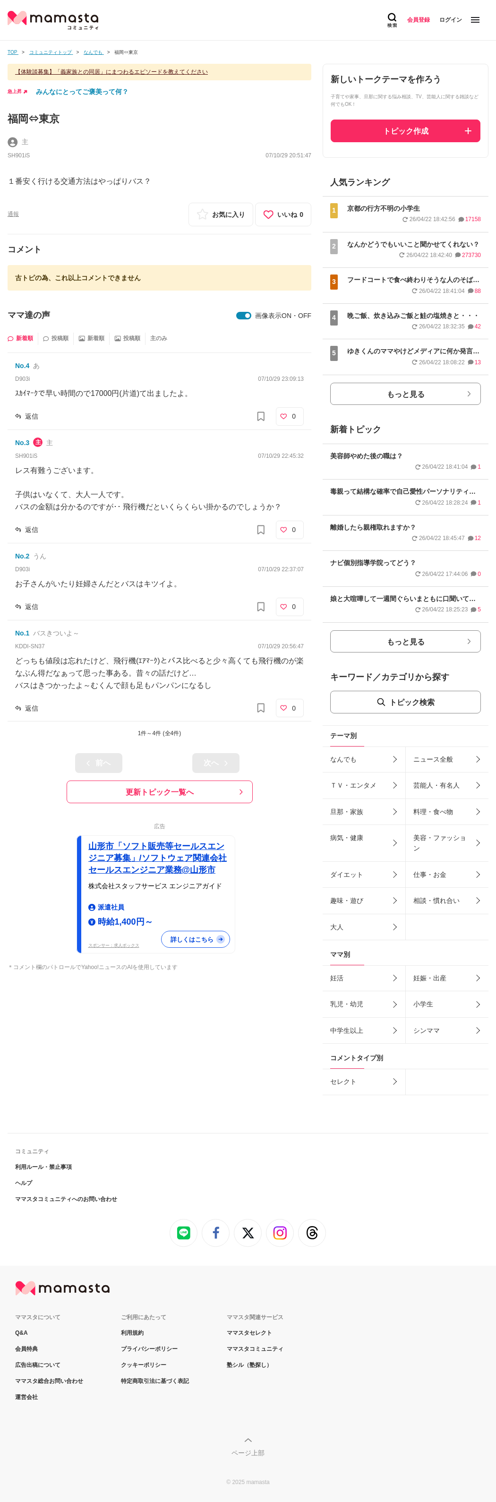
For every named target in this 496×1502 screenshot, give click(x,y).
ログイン (450, 20)
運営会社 (26, 1397)
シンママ (426, 1030)
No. (22, 365)
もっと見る (406, 394)
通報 (13, 214)
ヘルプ (23, 1183)
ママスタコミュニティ (255, 1349)
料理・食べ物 (433, 811)
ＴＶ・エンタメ (353, 785)
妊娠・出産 (429, 978)
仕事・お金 (429, 874)
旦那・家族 (346, 811)
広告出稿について (37, 1365)
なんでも (343, 759)
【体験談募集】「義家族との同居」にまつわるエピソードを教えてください (111, 72)
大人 (336, 927)
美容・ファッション (439, 843)
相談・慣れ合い (436, 900)
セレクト (343, 1081)
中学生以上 (346, 1030)
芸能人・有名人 (436, 785)
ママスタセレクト (249, 1333)
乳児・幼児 (346, 1004)
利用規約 (132, 1333)
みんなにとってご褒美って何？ (82, 91)
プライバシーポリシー (149, 1349)
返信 (31, 416)
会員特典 (26, 1349)
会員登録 (418, 20)
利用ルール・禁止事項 (43, 1167)
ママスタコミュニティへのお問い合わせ (66, 1199)
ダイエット (346, 874)
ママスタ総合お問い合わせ (49, 1381)
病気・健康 (346, 837)
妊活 (336, 978)
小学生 (423, 1004)
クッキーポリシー (143, 1365)
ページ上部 (248, 1453)
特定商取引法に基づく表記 (155, 1381)
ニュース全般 (433, 759)
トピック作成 (405, 131)
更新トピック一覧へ (160, 792)
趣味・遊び (346, 900)
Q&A (21, 1333)
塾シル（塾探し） (249, 1365)
